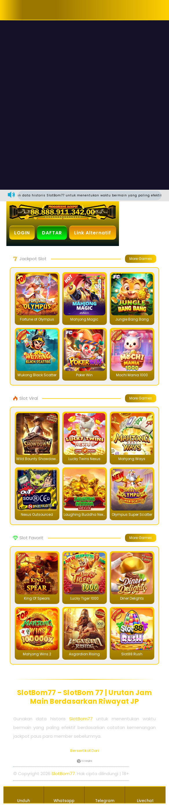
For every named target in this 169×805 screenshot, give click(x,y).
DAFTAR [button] (52, 232)
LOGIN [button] (22, 232)
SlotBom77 (81, 719)
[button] (24, 10)
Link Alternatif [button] (92, 232)
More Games (140, 258)
